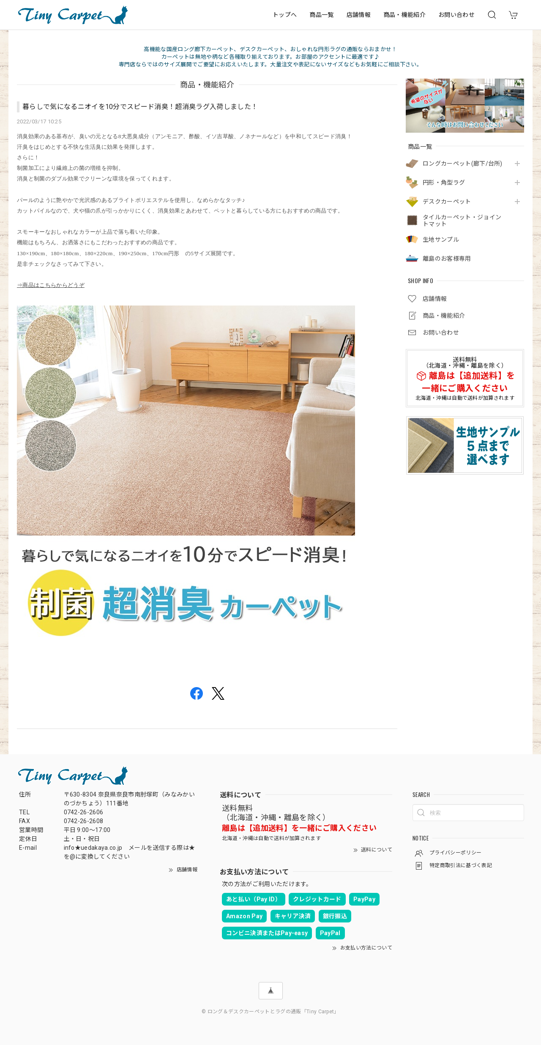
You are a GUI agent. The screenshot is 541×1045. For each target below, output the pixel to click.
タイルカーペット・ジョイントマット (462, 221)
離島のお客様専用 (447, 258)
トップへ (285, 14)
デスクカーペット (447, 201)
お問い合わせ (456, 14)
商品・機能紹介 (404, 14)
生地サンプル (441, 239)
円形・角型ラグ (444, 182)
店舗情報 (359, 14)
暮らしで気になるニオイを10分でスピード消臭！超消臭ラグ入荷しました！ (140, 107)
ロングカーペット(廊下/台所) (463, 163)
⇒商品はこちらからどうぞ (51, 285)
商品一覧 (321, 14)
